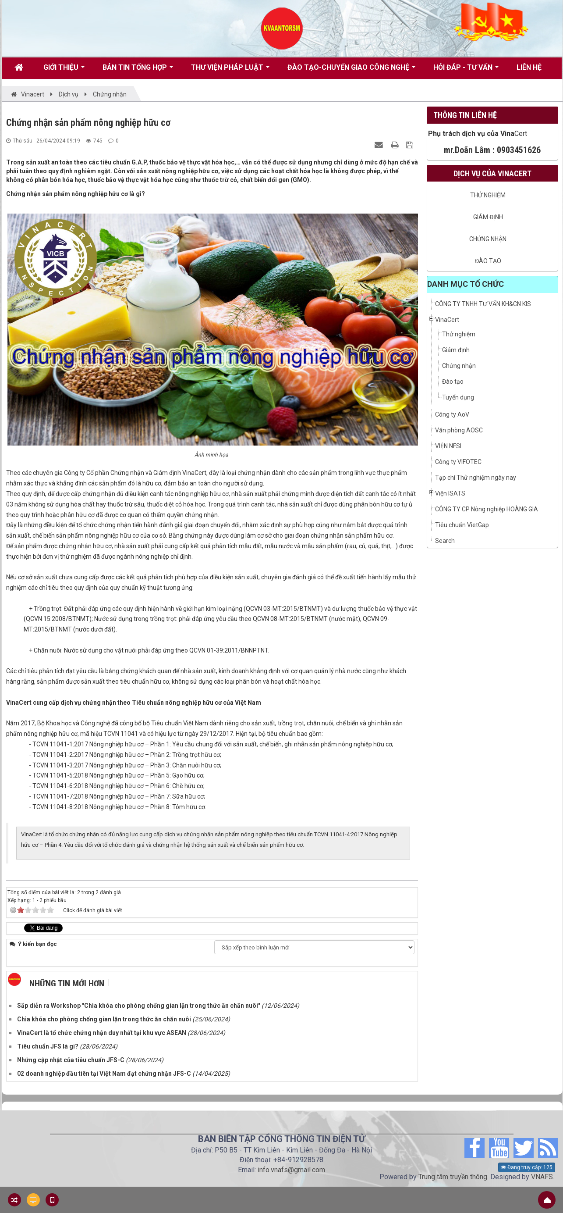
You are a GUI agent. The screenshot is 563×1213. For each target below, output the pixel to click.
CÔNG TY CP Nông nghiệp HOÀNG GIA (486, 509)
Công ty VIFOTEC (458, 461)
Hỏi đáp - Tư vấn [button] (466, 70)
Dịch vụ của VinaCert (492, 173)
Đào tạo (488, 260)
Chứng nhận (487, 239)
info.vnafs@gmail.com (291, 1170)
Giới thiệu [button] (64, 70)
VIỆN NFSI (448, 446)
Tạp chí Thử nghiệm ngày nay (475, 477)
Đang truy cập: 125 (526, 1167)
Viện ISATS (450, 493)
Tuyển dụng (458, 397)
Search (445, 540)
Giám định (488, 217)
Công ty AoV (452, 414)
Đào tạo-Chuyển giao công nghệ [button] (351, 70)
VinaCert (447, 319)
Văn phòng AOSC (459, 430)
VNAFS (542, 1177)
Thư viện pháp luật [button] (230, 70)
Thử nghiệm (488, 195)
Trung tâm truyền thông (452, 1177)
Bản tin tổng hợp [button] (138, 70)
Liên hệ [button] (529, 67)
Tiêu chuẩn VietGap (462, 524)
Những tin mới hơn (66, 983)
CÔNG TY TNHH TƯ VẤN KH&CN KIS (483, 303)
